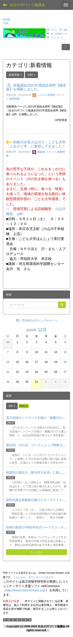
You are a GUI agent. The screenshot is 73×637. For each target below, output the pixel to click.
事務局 (38, 152)
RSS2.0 (24, 406)
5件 (12, 406)
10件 (31, 74)
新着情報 (14, 98)
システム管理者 (43, 94)
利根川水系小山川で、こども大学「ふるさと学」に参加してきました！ (36, 144)
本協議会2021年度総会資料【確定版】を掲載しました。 (36, 87)
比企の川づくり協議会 (27, 5)
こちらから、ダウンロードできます (33, 577)
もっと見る (36, 552)
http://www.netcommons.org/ (25, 590)
